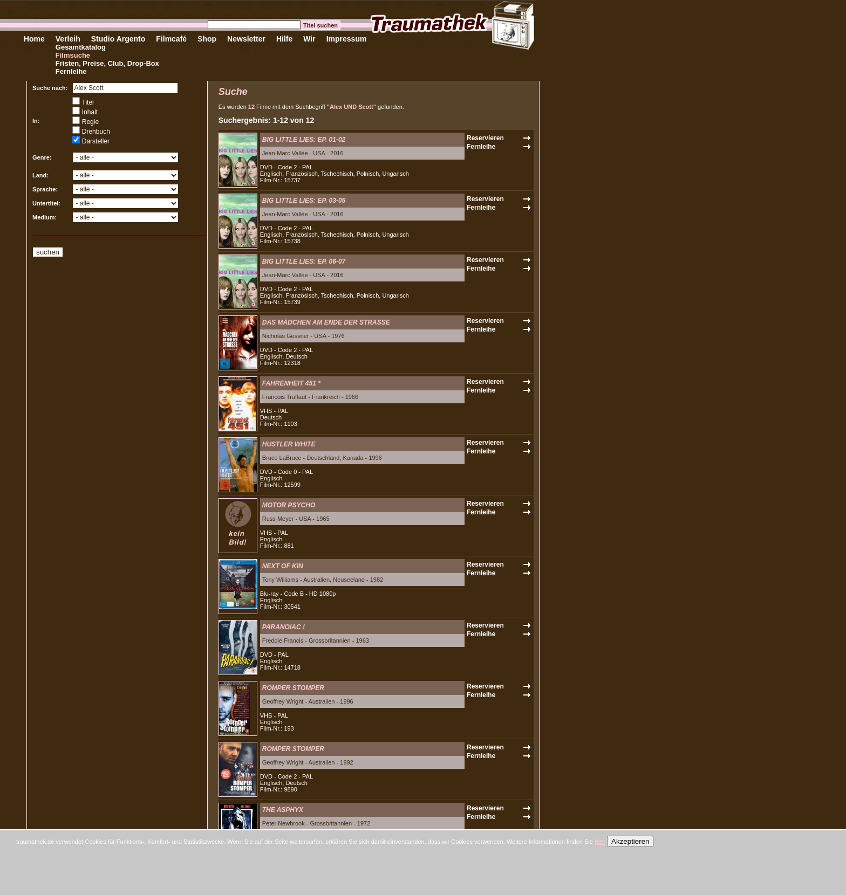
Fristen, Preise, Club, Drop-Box (107, 63)
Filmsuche (73, 55)
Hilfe (284, 39)
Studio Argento (118, 39)
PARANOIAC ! (283, 627)
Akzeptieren (630, 841)
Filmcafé (171, 39)
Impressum (346, 39)
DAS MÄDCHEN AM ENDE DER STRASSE (326, 322)
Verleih (68, 39)
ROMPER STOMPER (293, 688)
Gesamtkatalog (81, 47)
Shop (206, 39)
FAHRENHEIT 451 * (291, 383)
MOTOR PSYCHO (288, 505)
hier (600, 841)
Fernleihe (71, 71)
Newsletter (246, 39)
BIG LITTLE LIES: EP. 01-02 (303, 139)
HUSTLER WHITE (289, 444)
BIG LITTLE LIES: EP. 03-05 (303, 200)
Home (34, 39)
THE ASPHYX (282, 810)
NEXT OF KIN (282, 566)
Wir (309, 39)
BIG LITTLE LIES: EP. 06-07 (303, 261)
